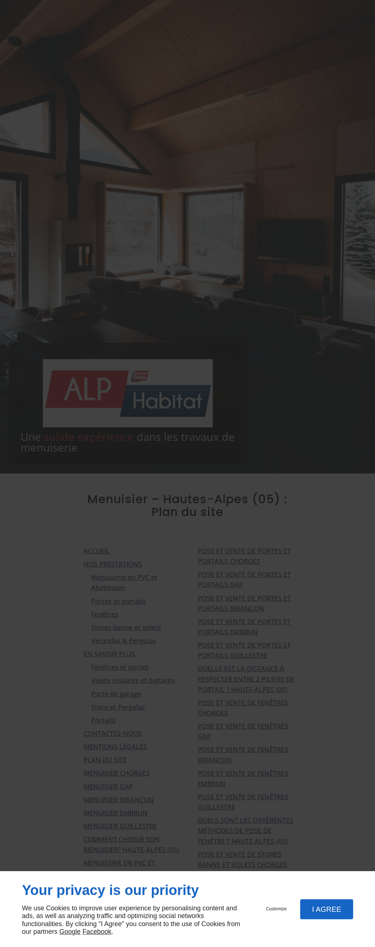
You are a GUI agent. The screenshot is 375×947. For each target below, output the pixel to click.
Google (70, 931)
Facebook (96, 931)
